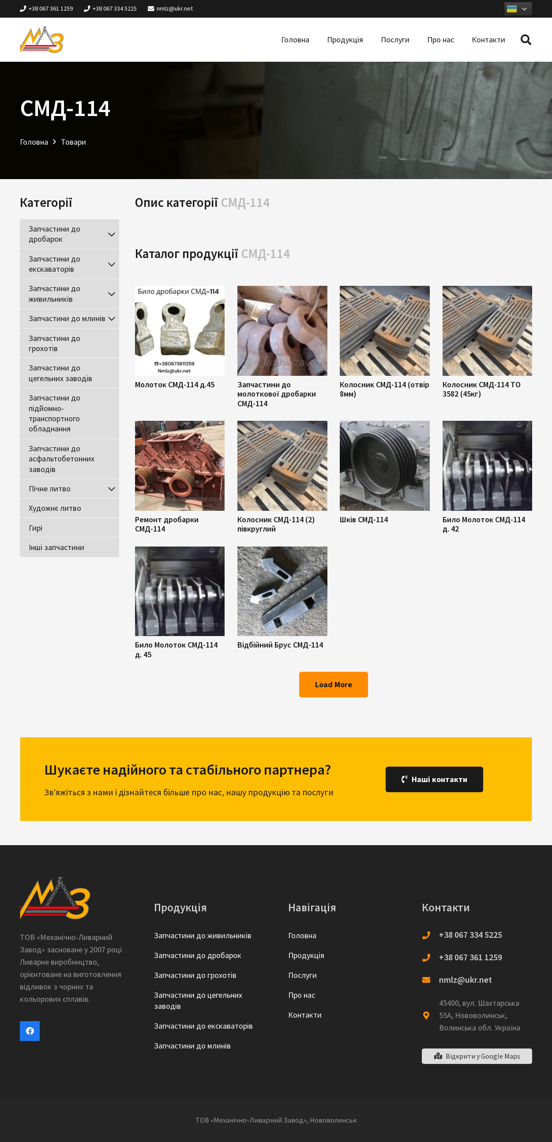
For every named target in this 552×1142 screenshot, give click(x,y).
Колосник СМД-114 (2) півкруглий (276, 524)
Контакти (305, 1015)
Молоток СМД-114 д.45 (174, 384)
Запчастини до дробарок (197, 955)
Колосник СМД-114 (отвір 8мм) (384, 389)
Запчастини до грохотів (195, 975)
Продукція (306, 955)
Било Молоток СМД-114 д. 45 (176, 649)
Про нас (301, 995)
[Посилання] (42, 39)
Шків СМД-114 (364, 519)
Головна (302, 935)
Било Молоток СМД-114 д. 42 (484, 524)
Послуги (302, 975)
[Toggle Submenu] (111, 234)
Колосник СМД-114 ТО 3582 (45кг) (482, 389)
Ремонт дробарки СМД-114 (167, 524)
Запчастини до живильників (203, 935)
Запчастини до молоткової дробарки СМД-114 (276, 393)
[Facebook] (30, 1031)
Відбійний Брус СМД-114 (280, 645)
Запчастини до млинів (192, 1046)
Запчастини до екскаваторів (203, 1026)
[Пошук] (525, 40)
